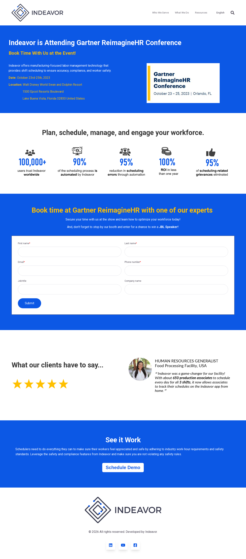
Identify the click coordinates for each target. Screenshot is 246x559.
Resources (201, 12)
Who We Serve (160, 12)
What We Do (182, 12)
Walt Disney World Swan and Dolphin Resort (52, 84)
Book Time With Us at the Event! (42, 53)
